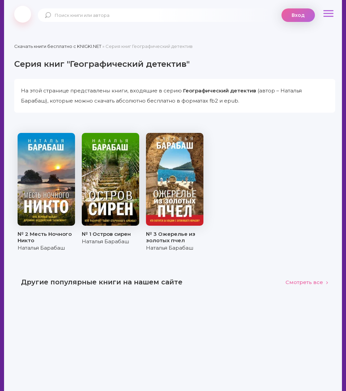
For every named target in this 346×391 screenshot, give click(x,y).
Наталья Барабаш (41, 248)
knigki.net (22, 14)
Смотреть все (307, 282)
